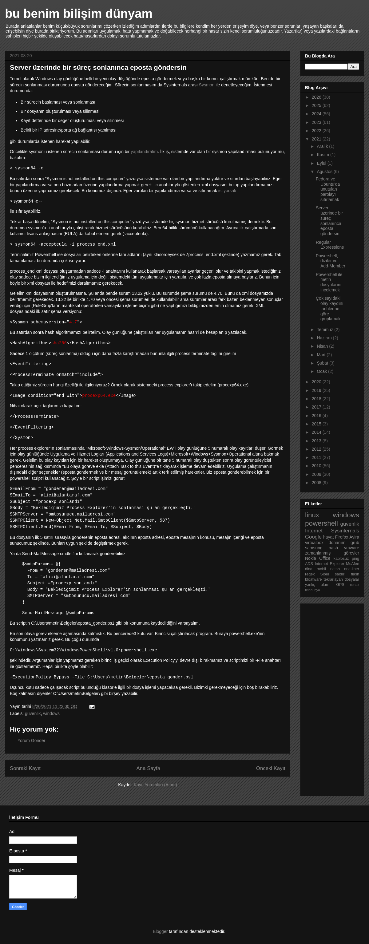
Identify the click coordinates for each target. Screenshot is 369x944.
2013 (317, 440)
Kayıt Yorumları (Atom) (155, 784)
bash (333, 547)
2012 (317, 449)
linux (312, 515)
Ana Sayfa (148, 768)
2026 (317, 97)
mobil (321, 569)
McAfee (352, 564)
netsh (335, 569)
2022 (317, 130)
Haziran (325, 337)
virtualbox (314, 542)
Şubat (323, 363)
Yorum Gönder (32, 740)
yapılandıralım (144, 151)
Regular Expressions (330, 245)
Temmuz (325, 329)
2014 (317, 432)
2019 (317, 390)
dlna (308, 569)
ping (355, 558)
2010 (317, 465)
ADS (309, 564)
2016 (317, 415)
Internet (314, 531)
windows (51, 713)
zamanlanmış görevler (332, 553)
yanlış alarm (318, 585)
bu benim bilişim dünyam (79, 13)
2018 (317, 398)
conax (354, 585)
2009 (317, 474)
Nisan (323, 346)
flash (355, 574)
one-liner (351, 569)
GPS (340, 585)
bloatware (313, 579)
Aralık (323, 146)
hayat (328, 537)
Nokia (310, 558)
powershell (321, 523)
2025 (317, 105)
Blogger (160, 931)
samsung (314, 547)
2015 (317, 423)
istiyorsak (227, 190)
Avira (354, 537)
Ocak (322, 371)
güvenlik (33, 713)
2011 (317, 457)
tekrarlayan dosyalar (341, 579)
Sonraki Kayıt (25, 768)
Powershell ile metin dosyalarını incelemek (329, 282)
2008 (317, 482)
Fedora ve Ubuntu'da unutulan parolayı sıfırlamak (328, 189)
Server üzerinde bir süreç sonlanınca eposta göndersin (329, 220)
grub (355, 542)
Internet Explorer (329, 564)
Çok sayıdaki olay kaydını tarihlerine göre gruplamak (329, 308)
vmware (351, 547)
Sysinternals (345, 531)
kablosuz (341, 558)
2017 (317, 407)
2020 (317, 381)
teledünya (312, 590)
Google (313, 537)
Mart (322, 354)
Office (324, 558)
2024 (317, 113)
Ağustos (325, 171)
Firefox (341, 537)
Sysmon (207, 84)
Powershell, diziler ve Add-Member (330, 261)
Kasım (323, 154)
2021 (317, 138)
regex (310, 574)
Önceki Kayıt (270, 768)
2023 (317, 122)
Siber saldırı (333, 574)
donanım (337, 542)
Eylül (322, 163)
